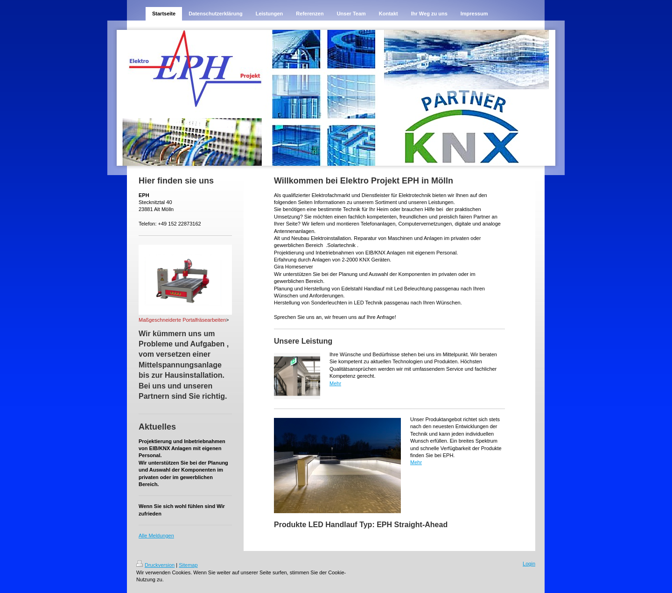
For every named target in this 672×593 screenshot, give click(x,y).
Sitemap (188, 565)
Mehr (335, 383)
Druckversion (155, 565)
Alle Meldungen (156, 535)
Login (529, 563)
